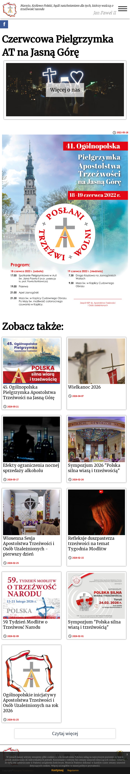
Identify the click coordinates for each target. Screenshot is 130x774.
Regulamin (73, 770)
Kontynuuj (57, 770)
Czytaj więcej (65, 733)
